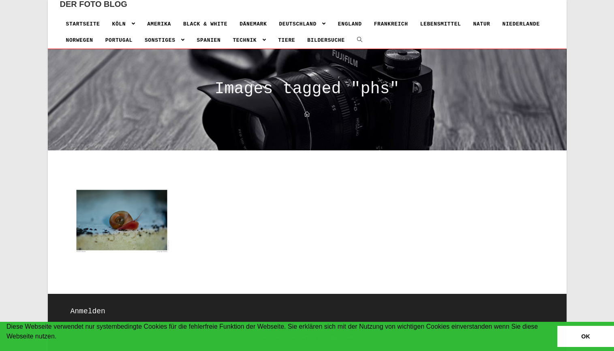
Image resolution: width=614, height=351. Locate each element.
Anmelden (88, 311)
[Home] (307, 115)
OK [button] (585, 336)
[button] (7, 347)
